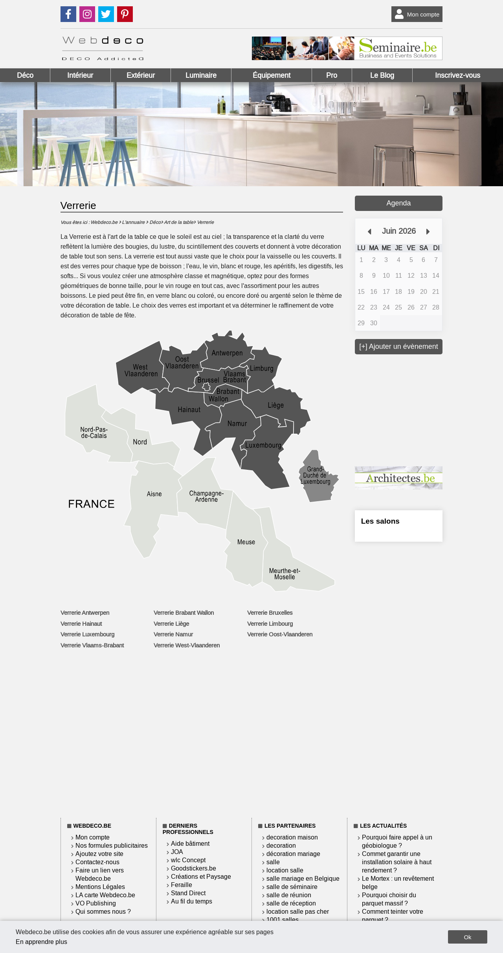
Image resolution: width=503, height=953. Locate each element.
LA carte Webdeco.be (105, 895)
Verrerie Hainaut (81, 624)
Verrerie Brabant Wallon (184, 613)
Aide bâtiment (190, 843)
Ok (467, 937)
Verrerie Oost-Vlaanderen (279, 634)
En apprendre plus (41, 942)
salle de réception (291, 903)
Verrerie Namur (173, 634)
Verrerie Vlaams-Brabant (92, 645)
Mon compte (415, 14)
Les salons (380, 521)
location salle (284, 870)
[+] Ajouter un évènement (398, 346)
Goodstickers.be (193, 868)
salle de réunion (288, 895)
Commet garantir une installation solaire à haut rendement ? (396, 862)
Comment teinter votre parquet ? (392, 915)
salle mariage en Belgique (303, 878)
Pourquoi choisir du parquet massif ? (389, 899)
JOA (177, 852)
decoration (281, 845)
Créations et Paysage (201, 876)
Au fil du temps (191, 901)
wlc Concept (188, 860)
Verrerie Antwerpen (85, 613)
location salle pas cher (297, 911)
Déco (25, 75)
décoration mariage (293, 854)
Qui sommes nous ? (103, 911)
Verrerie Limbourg (270, 624)
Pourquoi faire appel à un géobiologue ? (397, 841)
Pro (331, 75)
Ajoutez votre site (99, 854)
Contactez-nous (97, 862)
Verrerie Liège (171, 624)
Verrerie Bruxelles (270, 613)
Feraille (181, 885)
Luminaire (201, 75)
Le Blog (382, 75)
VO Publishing (95, 903)
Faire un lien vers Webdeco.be (99, 874)
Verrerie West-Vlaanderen (187, 645)
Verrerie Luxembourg (87, 634)
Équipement (271, 75)
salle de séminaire (292, 887)
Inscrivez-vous (457, 75)
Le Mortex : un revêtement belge (398, 882)
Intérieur (80, 75)
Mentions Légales (100, 887)
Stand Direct (188, 893)
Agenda (398, 203)
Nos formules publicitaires (111, 845)
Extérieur (141, 75)
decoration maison (292, 837)
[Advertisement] (414, 409)
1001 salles (282, 920)
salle (273, 862)
